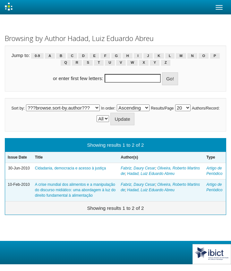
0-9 (37, 56)
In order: (108, 108)
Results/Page (162, 108)
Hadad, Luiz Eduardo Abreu (151, 173)
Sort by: (17, 108)
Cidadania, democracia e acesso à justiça (70, 168)
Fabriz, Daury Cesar (138, 168)
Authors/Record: (206, 108)
